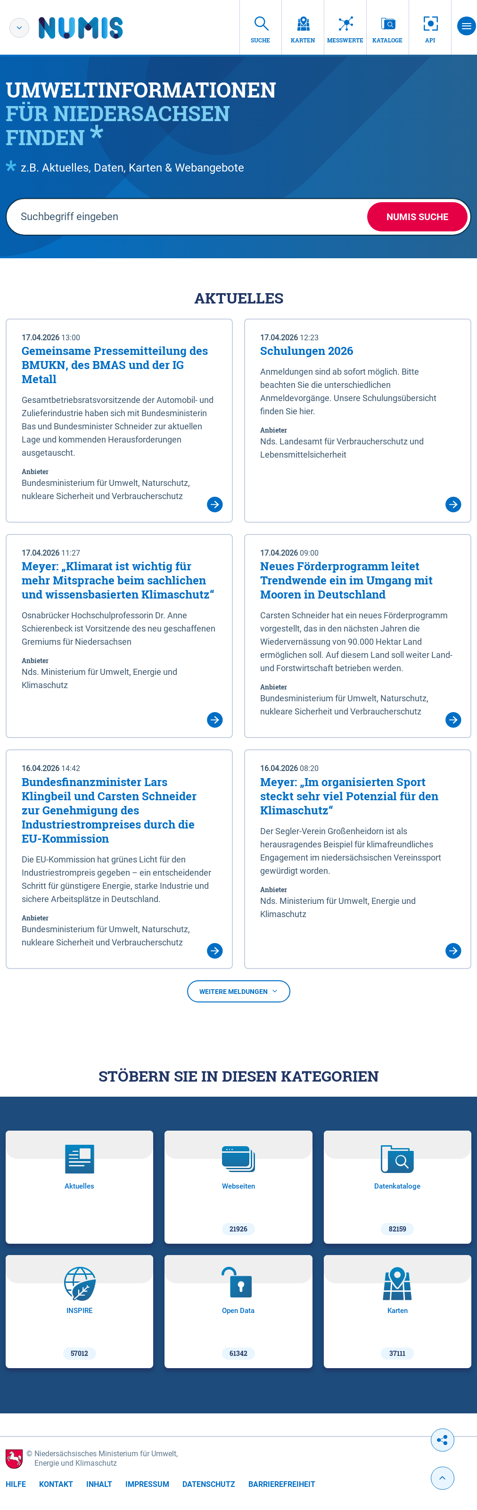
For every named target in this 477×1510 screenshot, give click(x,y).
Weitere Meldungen (238, 991)
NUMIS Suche (417, 216)
